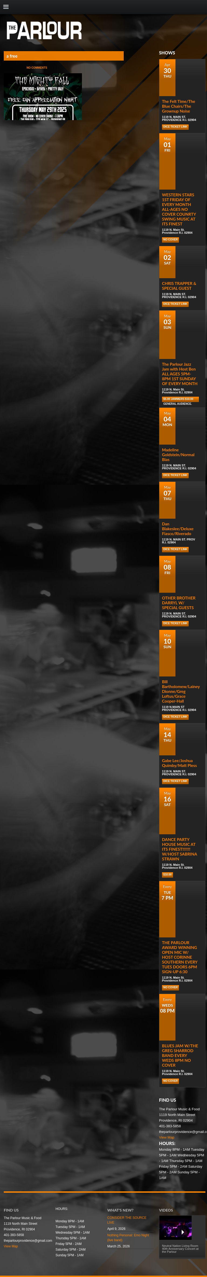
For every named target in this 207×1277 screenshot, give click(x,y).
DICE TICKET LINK (175, 126)
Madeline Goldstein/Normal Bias (178, 454)
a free (12, 55)
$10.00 (167, 874)
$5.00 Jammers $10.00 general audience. (178, 399)
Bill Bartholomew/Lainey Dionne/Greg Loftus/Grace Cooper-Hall (181, 691)
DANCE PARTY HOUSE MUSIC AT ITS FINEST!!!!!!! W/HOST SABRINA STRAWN (179, 849)
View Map (166, 1137)
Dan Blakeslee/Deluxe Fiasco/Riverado (178, 528)
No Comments (37, 67)
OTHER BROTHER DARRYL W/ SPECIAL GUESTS (178, 602)
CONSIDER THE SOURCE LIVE (126, 1220)
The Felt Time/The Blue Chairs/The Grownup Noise (178, 106)
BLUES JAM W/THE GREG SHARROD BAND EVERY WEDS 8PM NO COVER (180, 1055)
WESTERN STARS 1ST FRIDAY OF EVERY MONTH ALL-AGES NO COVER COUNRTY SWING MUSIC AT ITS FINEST (179, 209)
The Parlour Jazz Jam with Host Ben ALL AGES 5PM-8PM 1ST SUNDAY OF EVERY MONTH (180, 374)
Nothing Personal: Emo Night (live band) (128, 1237)
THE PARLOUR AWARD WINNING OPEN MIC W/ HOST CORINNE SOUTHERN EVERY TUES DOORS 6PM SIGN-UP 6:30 (179, 957)
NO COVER (170, 239)
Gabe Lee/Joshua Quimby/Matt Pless (179, 763)
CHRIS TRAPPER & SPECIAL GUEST (179, 286)
